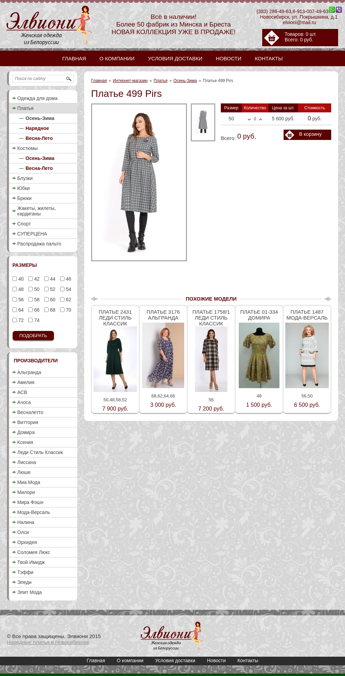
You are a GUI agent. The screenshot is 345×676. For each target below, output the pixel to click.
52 (52, 289)
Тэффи (25, 572)
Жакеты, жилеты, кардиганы (36, 210)
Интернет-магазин (130, 80)
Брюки (24, 198)
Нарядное (37, 128)
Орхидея (27, 542)
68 (52, 310)
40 (20, 279)
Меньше (249, 120)
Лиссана (26, 462)
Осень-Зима (185, 80)
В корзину (310, 134)
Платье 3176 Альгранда (163, 315)
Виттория (27, 422)
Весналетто (30, 412)
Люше (24, 472)
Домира (25, 432)
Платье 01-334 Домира (259, 315)
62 (68, 299)
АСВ (22, 392)
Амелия (25, 382)
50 (36, 289)
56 (20, 299)
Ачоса (24, 402)
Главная (99, 80)
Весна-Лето (39, 138)
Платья (160, 80)
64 (20, 310)
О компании (130, 660)
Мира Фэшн (30, 502)
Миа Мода (28, 482)
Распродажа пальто (39, 243)
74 (36, 320)
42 (36, 279)
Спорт (24, 223)
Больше (260, 119)
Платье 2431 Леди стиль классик (115, 317)
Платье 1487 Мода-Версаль (306, 315)
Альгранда (29, 372)
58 (36, 299)
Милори (26, 492)
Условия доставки (175, 660)
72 (20, 320)
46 (68, 279)
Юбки (23, 188)
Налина (25, 522)
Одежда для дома (37, 98)
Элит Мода (29, 592)
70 (68, 310)
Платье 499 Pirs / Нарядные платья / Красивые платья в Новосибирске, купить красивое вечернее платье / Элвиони (172, 636)
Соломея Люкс (33, 552)
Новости (216, 660)
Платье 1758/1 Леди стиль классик (211, 317)
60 (52, 299)
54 (68, 289)
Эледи (24, 582)
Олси (23, 532)
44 (52, 279)
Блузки (25, 178)
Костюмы (27, 148)
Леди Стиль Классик (40, 452)
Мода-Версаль (33, 512)
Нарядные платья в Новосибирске (48, 642)
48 (20, 289)
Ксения (25, 442)
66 (36, 310)
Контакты (247, 660)
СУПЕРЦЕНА (32, 233)
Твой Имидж (31, 562)
